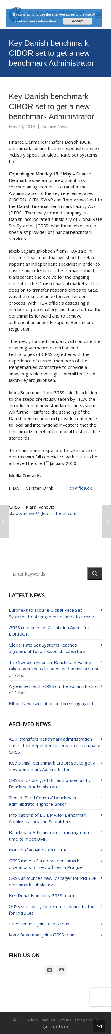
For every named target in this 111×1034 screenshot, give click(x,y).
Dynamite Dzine (56, 1026)
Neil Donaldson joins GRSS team (41, 895)
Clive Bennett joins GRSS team (40, 924)
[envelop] (61, 970)
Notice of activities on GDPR (38, 850)
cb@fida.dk (81, 488)
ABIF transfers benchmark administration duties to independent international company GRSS (54, 745)
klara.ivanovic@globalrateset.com (42, 513)
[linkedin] (49, 970)
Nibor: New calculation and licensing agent (51, 703)
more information (42, 21)
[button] (94, 573)
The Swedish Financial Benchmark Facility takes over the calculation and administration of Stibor (54, 668)
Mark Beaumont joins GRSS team (42, 935)
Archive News (55, 126)
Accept (77, 21)
